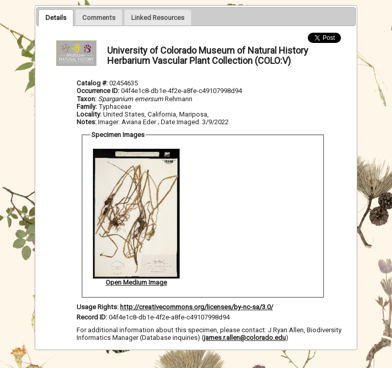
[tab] (56, 17)
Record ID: (93, 317)
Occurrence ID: (99, 91)
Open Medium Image (136, 282)
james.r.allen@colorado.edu (245, 337)
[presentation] (56, 17)
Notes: (86, 122)
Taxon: (86, 99)
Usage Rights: (97, 307)
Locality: (89, 114)
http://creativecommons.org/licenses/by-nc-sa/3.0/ (196, 307)
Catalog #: (93, 83)
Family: (87, 106)
